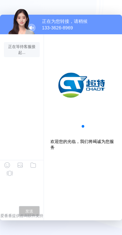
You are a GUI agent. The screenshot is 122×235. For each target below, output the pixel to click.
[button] (83, 126)
